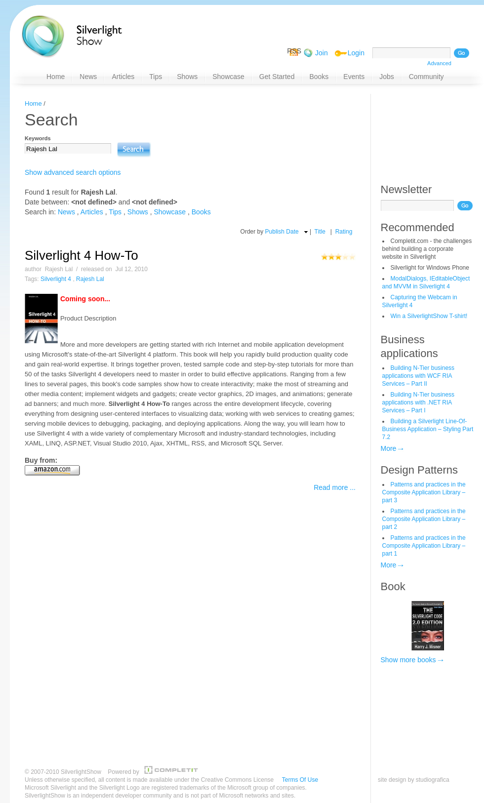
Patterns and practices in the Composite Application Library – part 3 (424, 492)
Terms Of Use (300, 779)
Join (321, 53)
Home (33, 103)
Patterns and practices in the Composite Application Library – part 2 (424, 519)
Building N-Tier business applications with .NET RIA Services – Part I (418, 402)
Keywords (38, 138)
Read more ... (335, 487)
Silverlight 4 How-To (81, 255)
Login (356, 53)
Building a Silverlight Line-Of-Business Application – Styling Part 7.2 (428, 429)
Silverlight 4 (55, 279)
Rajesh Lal (90, 279)
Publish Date (282, 231)
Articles (92, 212)
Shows (137, 212)
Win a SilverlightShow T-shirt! (429, 316)
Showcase (170, 212)
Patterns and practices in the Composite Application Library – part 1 (424, 545)
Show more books (408, 660)
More (389, 448)
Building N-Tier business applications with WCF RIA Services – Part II (418, 375)
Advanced (439, 63)
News (66, 212)
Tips (115, 212)
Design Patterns (419, 470)
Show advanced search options (73, 172)
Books (201, 212)
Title (320, 231)
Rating (344, 231)
